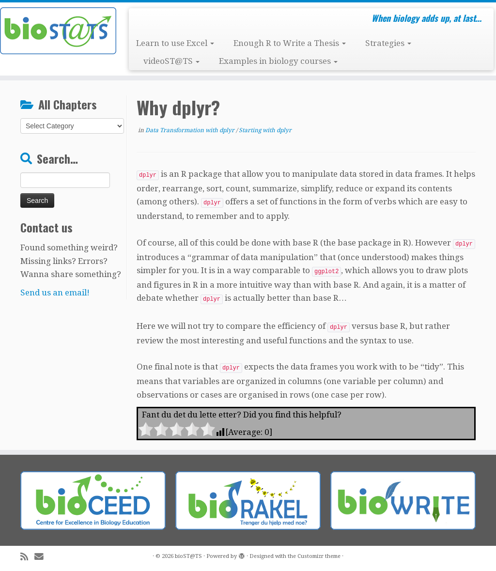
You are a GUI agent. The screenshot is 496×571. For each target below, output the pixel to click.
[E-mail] (42, 557)
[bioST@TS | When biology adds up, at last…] (58, 30)
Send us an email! (55, 292)
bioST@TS (188, 556)
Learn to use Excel (175, 43)
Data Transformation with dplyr (190, 130)
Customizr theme (319, 556)
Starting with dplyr (265, 130)
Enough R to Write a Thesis (289, 43)
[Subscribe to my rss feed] (27, 557)
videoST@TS (171, 61)
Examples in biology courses (278, 61)
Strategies (388, 43)
